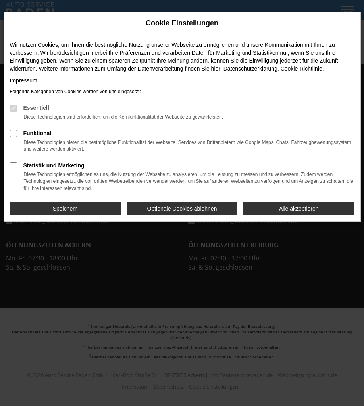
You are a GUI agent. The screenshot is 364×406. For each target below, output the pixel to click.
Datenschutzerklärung (250, 68)
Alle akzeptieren (299, 208)
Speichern (65, 208)
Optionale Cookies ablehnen (182, 208)
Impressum (23, 80)
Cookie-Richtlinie (301, 68)
